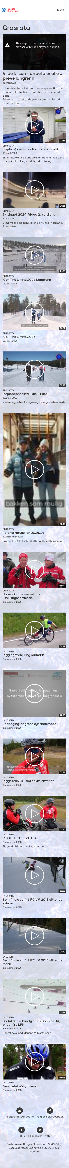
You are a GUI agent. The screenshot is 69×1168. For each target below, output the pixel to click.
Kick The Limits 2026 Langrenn (27, 279)
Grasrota (8, 145)
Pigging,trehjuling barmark (23, 655)
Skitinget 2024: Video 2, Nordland (29, 214)
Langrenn (8, 651)
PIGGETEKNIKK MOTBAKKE (23, 838)
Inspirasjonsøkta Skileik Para (25, 394)
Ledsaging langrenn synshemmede (29, 724)
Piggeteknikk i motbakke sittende (29, 781)
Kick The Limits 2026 (19, 337)
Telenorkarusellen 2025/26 (23, 533)
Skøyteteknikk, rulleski (20, 1086)
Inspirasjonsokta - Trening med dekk (31, 149)
